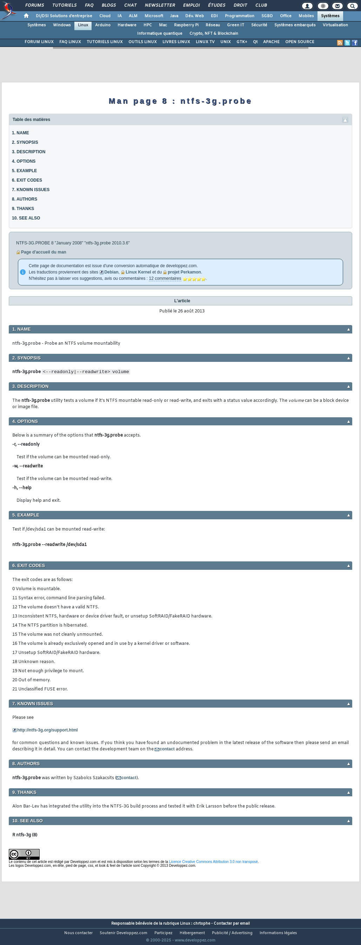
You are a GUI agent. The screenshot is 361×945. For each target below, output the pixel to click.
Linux (83, 25)
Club (260, 5)
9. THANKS (23, 208)
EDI (214, 16)
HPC (147, 25)
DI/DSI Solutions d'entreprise (64, 16)
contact (167, 749)
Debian (111, 272)
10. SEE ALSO (26, 218)
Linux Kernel (138, 272)
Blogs (108, 5)
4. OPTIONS (23, 161)
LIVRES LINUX (176, 42)
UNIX (225, 42)
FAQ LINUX (70, 42)
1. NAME (20, 132)
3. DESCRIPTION (28, 151)
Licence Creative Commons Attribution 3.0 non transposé (213, 862)
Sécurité (259, 25)
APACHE (271, 42)
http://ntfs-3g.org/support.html (47, 730)
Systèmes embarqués (295, 25)
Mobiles (306, 16)
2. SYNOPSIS (25, 142)
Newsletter (159, 5)
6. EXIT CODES (27, 180)
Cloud (105, 16)
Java (174, 16)
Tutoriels (64, 5)
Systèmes (330, 16)
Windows (62, 25)
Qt (255, 42)
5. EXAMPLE (24, 170)
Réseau (213, 25)
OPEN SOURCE (299, 42)
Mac (163, 25)
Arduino (103, 25)
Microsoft (154, 16)
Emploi (191, 5)
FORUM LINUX (39, 42)
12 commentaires (165, 278)
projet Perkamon (184, 272)
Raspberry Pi (186, 25)
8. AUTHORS (24, 199)
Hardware (127, 25)
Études (216, 5)
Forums (34, 5)
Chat (130, 5)
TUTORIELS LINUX (105, 42)
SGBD (267, 16)
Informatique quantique (159, 33)
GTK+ (241, 42)
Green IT (235, 25)
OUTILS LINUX (142, 42)
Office (286, 16)
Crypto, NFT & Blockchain (213, 33)
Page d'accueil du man (43, 252)
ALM (133, 16)
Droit (240, 5)
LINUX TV (205, 42)
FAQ (89, 5)
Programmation (239, 16)
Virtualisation (335, 25)
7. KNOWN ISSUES (30, 189)
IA (120, 16)
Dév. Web (194, 16)
